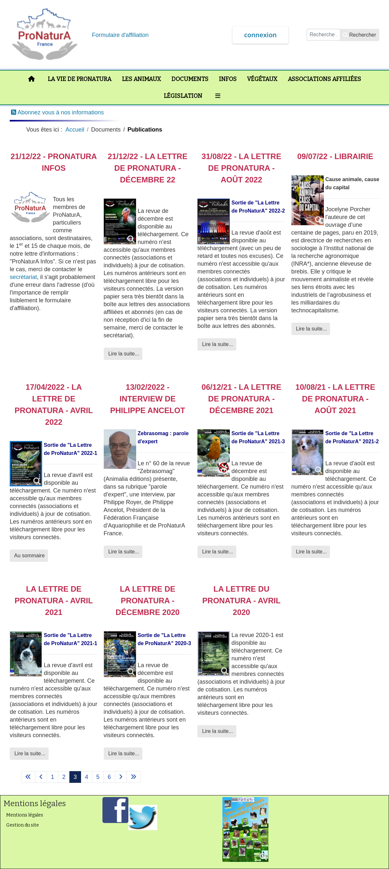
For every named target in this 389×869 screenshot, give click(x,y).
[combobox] (323, 35)
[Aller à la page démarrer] (28, 777)
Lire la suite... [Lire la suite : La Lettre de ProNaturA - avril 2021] (29, 753)
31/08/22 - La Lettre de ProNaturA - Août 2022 (241, 168)
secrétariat (23, 277)
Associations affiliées (324, 79)
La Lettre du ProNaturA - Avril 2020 (241, 601)
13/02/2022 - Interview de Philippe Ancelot (147, 399)
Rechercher (359, 35)
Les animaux (141, 79)
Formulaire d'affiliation (120, 35)
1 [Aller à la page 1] (52, 777)
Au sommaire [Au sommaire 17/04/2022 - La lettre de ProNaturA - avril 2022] (29, 555)
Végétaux (262, 79)
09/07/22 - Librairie (335, 156)
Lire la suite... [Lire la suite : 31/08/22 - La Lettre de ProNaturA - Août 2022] (217, 344)
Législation (183, 95)
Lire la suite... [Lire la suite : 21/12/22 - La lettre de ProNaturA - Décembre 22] (123, 353)
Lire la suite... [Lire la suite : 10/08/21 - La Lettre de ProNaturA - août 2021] (311, 551)
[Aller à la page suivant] (121, 777)
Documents (189, 79)
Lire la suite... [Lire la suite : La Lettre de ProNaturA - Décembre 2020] (123, 753)
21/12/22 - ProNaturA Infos (54, 162)
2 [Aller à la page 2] (63, 777)
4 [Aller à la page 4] (86, 777)
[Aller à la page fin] (133, 777)
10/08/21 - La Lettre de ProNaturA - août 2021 (335, 399)
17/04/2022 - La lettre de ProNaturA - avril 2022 (54, 404)
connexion (260, 34)
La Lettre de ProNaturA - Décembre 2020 (148, 601)
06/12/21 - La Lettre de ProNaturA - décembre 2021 (241, 399)
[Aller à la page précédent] (41, 777)
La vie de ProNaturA (80, 79)
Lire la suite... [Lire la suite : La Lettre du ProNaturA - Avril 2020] (217, 731)
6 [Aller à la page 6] (109, 777)
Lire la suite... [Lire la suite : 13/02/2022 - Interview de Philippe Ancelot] (123, 551)
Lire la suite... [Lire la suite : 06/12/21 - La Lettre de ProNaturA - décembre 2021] (217, 551)
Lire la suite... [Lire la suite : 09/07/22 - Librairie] (311, 328)
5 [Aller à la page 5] (98, 777)
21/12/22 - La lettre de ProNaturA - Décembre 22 (147, 168)
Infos (228, 79)
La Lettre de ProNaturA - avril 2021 (54, 601)
